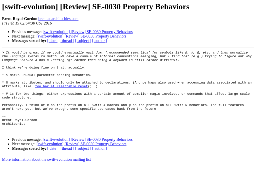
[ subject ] (83, 40)
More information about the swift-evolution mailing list (46, 175)
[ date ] (52, 40)
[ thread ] (67, 40)
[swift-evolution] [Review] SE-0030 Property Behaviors (88, 32)
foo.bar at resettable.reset (61, 93)
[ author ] (99, 40)
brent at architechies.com (58, 18)
